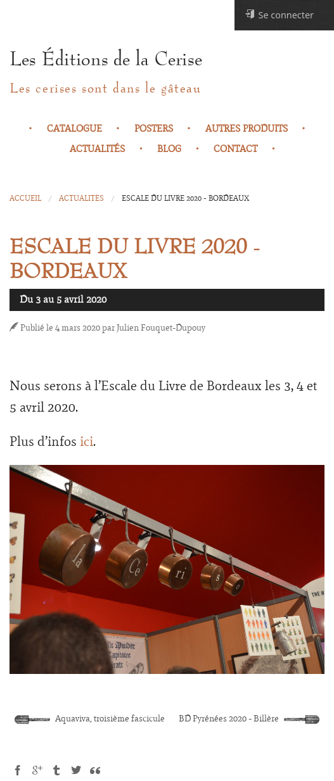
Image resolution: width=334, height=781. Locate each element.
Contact (235, 149)
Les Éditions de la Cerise (106, 59)
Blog (169, 149)
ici (86, 441)
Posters (153, 128)
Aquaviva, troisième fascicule (90, 718)
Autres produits (246, 128)
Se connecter (279, 15)
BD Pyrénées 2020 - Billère (249, 718)
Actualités (97, 149)
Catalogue (74, 128)
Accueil (25, 198)
